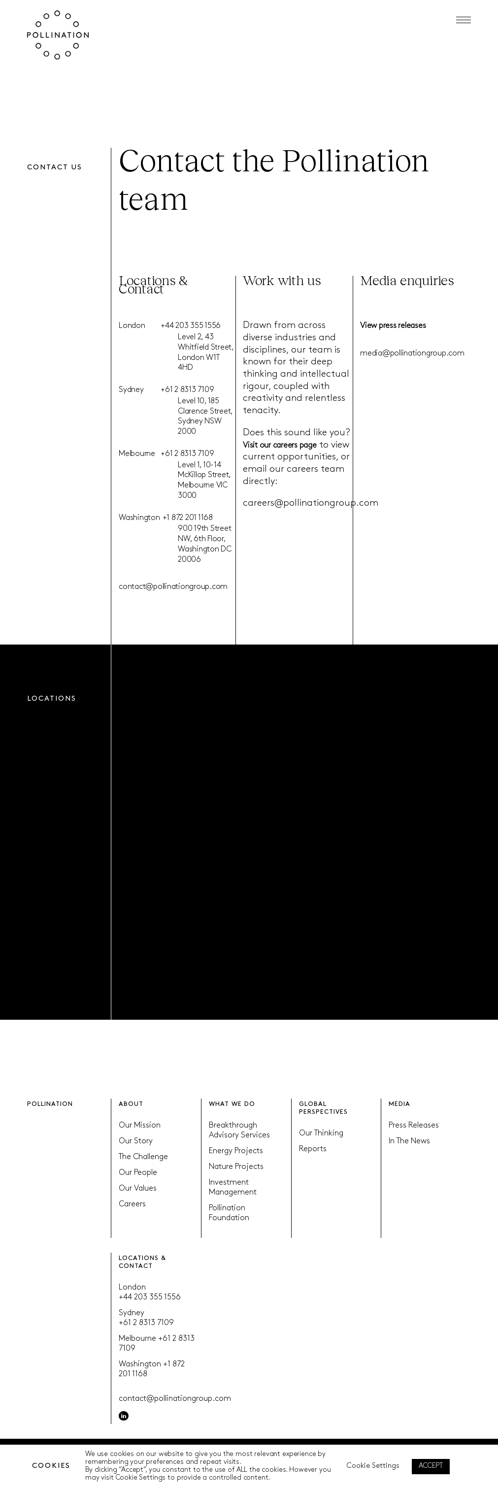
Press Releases (414, 1126)
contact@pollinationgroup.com (173, 587)
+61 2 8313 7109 (187, 390)
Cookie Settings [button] (373, 1466)
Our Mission (140, 1126)
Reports (313, 1149)
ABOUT (131, 1104)
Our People (138, 1173)
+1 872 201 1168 (188, 518)
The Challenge (143, 1157)
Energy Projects (236, 1151)
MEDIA (399, 1104)
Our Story (136, 1141)
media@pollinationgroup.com (412, 353)
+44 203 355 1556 (191, 326)
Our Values (138, 1189)
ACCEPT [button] (431, 1466)
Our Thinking (321, 1133)
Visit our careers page (280, 446)
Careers (132, 1204)
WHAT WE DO (232, 1104)
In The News (409, 1141)
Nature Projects (236, 1167)
